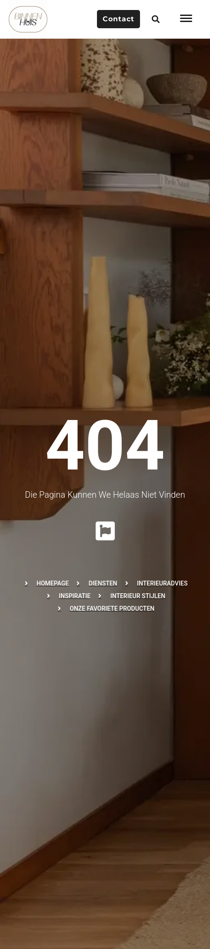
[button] (155, 19)
